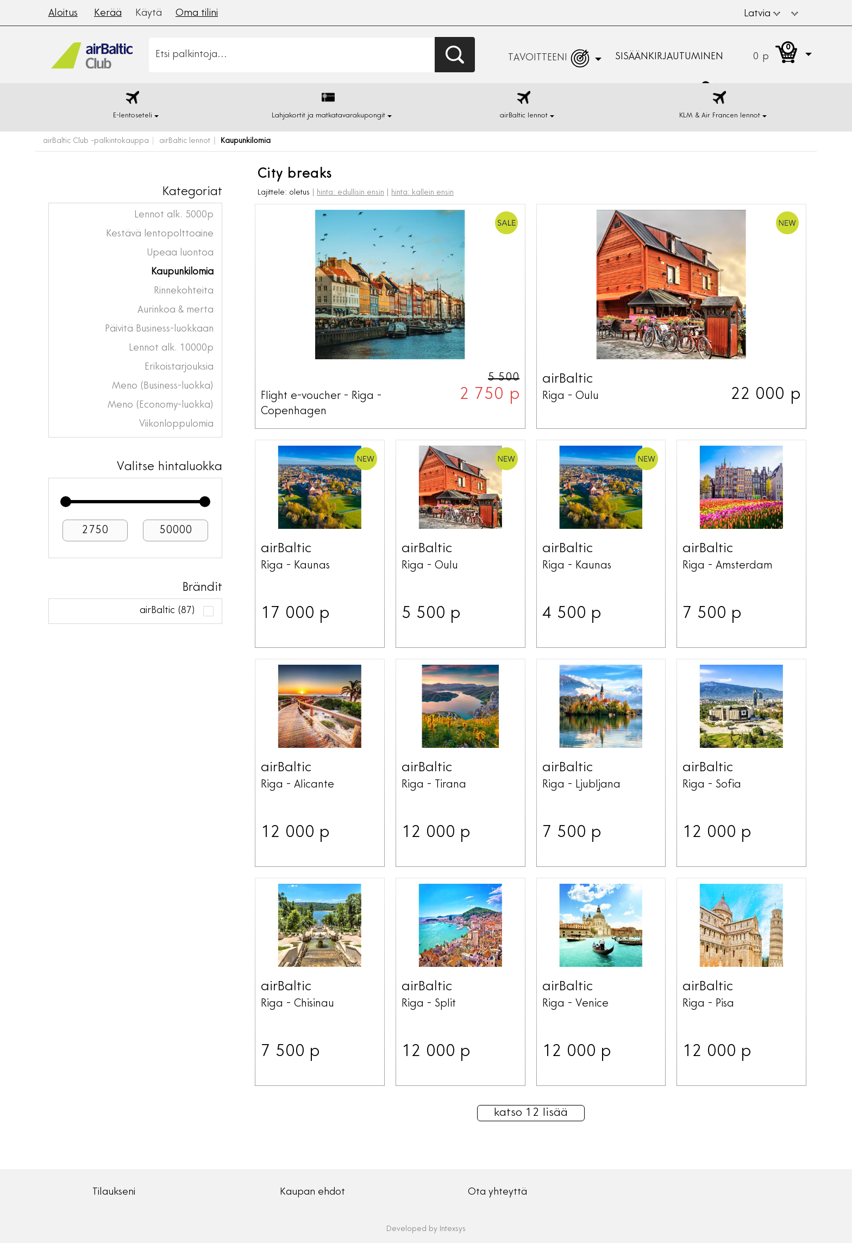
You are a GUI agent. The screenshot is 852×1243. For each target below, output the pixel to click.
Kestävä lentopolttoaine (160, 234)
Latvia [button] (762, 14)
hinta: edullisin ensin (350, 193)
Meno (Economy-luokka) (161, 405)
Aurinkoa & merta (175, 310)
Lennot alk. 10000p (171, 348)
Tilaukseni (113, 1192)
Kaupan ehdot (312, 1192)
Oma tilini (197, 13)
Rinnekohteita (184, 291)
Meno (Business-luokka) (163, 386)
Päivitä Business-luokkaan (159, 329)
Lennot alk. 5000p (174, 215)
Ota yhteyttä (497, 1192)
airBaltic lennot (184, 141)
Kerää (108, 13)
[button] (795, 12)
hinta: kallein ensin (422, 193)
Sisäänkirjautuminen (669, 57)
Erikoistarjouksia (179, 367)
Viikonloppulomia (176, 424)
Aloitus (63, 13)
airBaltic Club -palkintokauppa (96, 141)
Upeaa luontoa (180, 253)
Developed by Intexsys (426, 1229)
